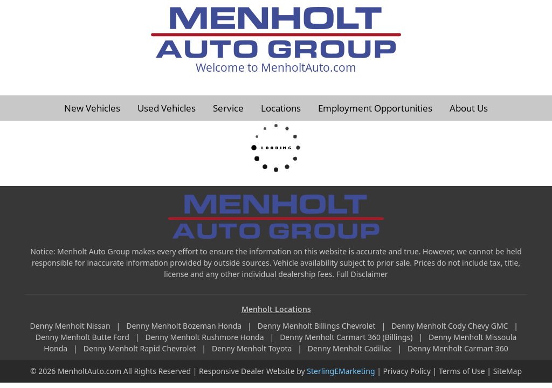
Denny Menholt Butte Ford (84, 337)
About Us (469, 108)
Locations (281, 108)
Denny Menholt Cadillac (351, 348)
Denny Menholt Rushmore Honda (205, 337)
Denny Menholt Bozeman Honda (185, 326)
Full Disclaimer (362, 274)
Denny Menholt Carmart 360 (458, 348)
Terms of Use (462, 371)
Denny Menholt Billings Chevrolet (317, 326)
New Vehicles (92, 108)
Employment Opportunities (375, 108)
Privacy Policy (407, 371)
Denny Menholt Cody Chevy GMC (450, 326)
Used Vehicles (166, 108)
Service (228, 108)
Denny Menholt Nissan (71, 326)
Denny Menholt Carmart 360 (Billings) (347, 337)
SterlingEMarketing (341, 371)
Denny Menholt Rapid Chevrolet (141, 348)
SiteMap (507, 371)
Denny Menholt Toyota (253, 348)
